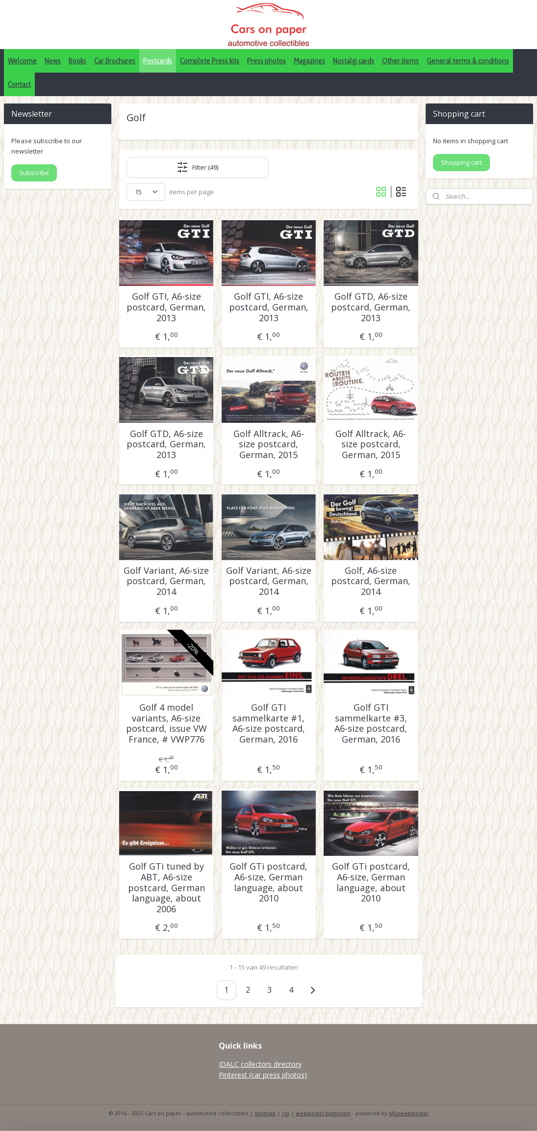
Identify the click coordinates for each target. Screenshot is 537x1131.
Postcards (157, 60)
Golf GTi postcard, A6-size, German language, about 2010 (268, 882)
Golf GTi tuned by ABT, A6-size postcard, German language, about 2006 (166, 887)
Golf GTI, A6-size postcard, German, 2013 (166, 307)
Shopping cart (461, 162)
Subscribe (34, 172)
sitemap (265, 1113)
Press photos (266, 60)
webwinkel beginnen (323, 1113)
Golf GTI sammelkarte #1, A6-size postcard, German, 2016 (268, 723)
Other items (400, 60)
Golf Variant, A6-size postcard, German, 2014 (166, 581)
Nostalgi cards (353, 60)
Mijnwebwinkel (409, 1113)
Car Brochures (114, 60)
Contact (19, 84)
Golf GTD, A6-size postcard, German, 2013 (370, 307)
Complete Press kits (209, 60)
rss (285, 1113)
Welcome (22, 60)
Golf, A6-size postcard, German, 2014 (370, 581)
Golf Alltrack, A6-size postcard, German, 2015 (268, 444)
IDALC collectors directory (260, 1064)
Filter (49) (197, 167)
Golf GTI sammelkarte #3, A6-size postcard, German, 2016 (370, 723)
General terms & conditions (468, 60)
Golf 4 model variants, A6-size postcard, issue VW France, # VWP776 (166, 723)
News (53, 60)
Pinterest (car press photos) (263, 1075)
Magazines (309, 60)
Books (77, 60)
